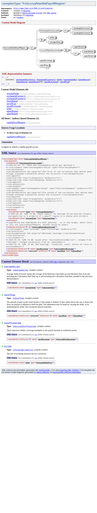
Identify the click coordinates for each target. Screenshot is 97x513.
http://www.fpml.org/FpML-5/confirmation (33, 8)
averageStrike (70, 79)
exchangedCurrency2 (46, 79)
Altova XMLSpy (42, 372)
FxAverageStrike (49, 218)
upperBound (84, 79)
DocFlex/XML (44, 370)
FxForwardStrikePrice (45, 212)
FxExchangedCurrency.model (44, 96)
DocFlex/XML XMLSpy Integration (67, 372)
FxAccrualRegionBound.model (36, 101)
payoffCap (64, 82)
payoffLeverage (51, 82)
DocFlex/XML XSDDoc (69, 370)
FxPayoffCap (76, 251)
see (35, 153)
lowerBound (22, 82)
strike (59, 79)
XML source (51, 13)
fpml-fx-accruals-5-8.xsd (32, 13)
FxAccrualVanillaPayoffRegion (35, 159)
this (55, 262)
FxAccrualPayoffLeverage (64, 249)
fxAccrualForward (43, 94)
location (20, 17)
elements (26, 11)
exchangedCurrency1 (25, 79)
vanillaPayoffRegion (28, 94)
